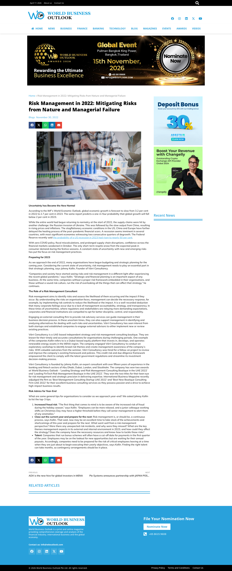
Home (32, 95)
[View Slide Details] (178, 120)
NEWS (51, 28)
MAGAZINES (150, 28)
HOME (37, 28)
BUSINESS (66, 28)
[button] (32, 125)
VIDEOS (196, 28)
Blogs (32, 117)
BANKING (98, 28)
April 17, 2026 (35, 3)
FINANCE (82, 28)
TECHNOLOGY (117, 28)
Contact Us (59, 3)
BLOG (134, 28)
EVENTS (166, 28)
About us (48, 3)
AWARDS (182, 28)
